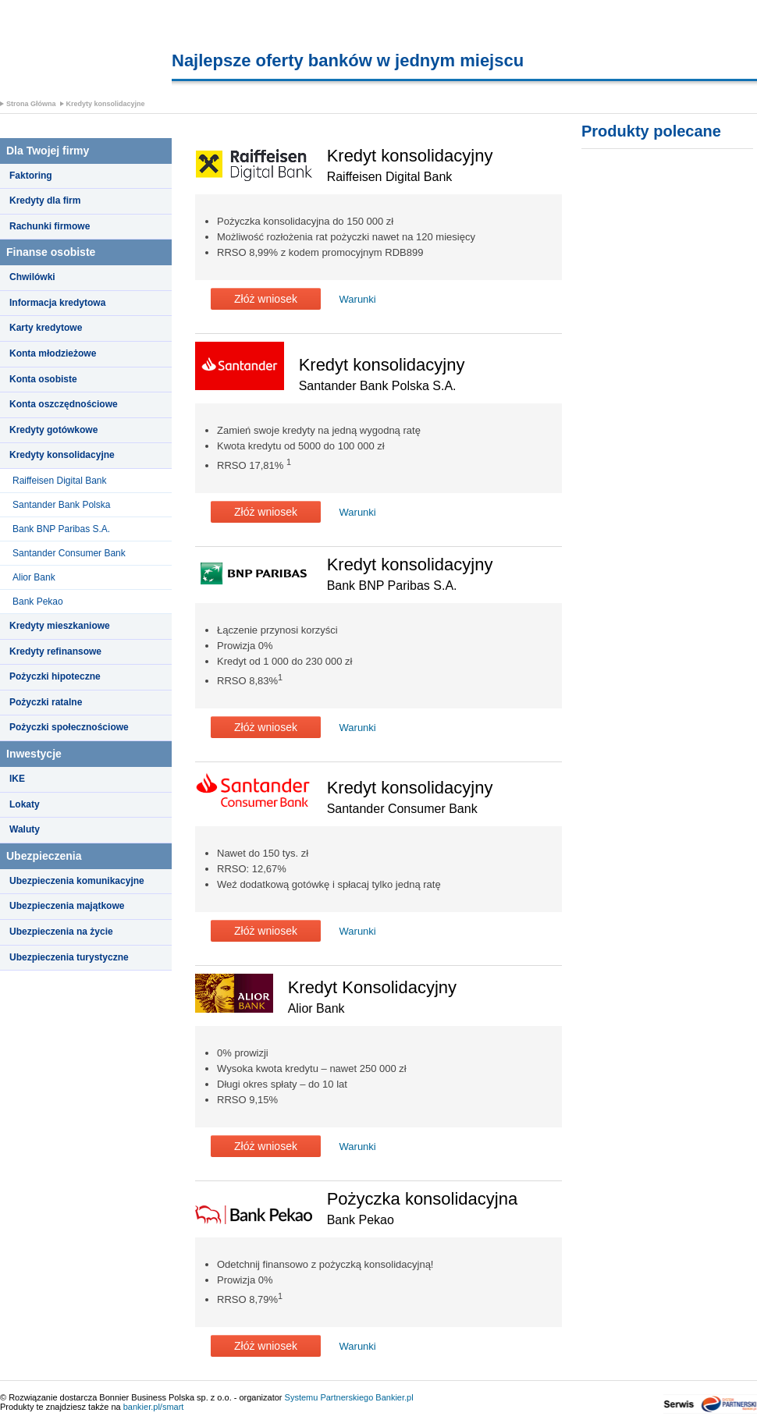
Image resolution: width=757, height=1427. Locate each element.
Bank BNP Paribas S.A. (61, 529)
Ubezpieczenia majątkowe (66, 905)
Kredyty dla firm (44, 200)
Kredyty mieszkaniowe (59, 625)
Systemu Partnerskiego (329, 1397)
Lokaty (24, 804)
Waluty (24, 829)
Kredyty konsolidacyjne (105, 104)
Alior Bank (33, 577)
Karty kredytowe (45, 327)
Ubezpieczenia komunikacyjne (76, 880)
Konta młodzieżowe (52, 353)
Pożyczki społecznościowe (69, 727)
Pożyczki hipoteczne (55, 676)
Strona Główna (31, 104)
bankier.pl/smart (153, 1406)
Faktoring (30, 175)
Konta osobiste (43, 379)
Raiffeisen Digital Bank (59, 480)
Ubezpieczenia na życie (61, 931)
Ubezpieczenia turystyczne (69, 957)
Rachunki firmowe (49, 226)
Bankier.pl (394, 1397)
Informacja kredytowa (57, 302)
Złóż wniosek (265, 299)
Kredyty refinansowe (55, 651)
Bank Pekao (37, 601)
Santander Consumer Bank (69, 553)
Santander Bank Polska (61, 504)
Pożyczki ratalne (45, 702)
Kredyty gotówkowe (53, 429)
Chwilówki (32, 277)
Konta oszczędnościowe (63, 404)
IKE (17, 778)
